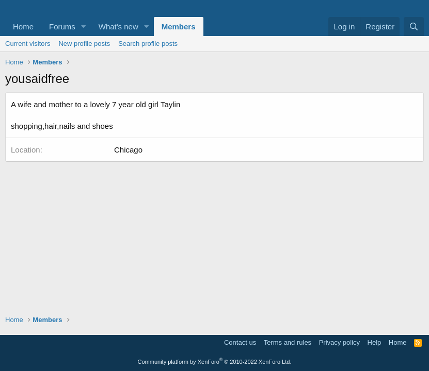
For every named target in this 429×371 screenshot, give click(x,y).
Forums (62, 26)
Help (375, 342)
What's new (118, 26)
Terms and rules (287, 342)
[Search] (414, 26)
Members (179, 26)
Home (23, 26)
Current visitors (27, 43)
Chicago (128, 149)
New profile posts (84, 43)
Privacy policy (339, 342)
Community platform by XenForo (215, 362)
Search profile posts (148, 43)
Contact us (240, 342)
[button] (83, 26)
